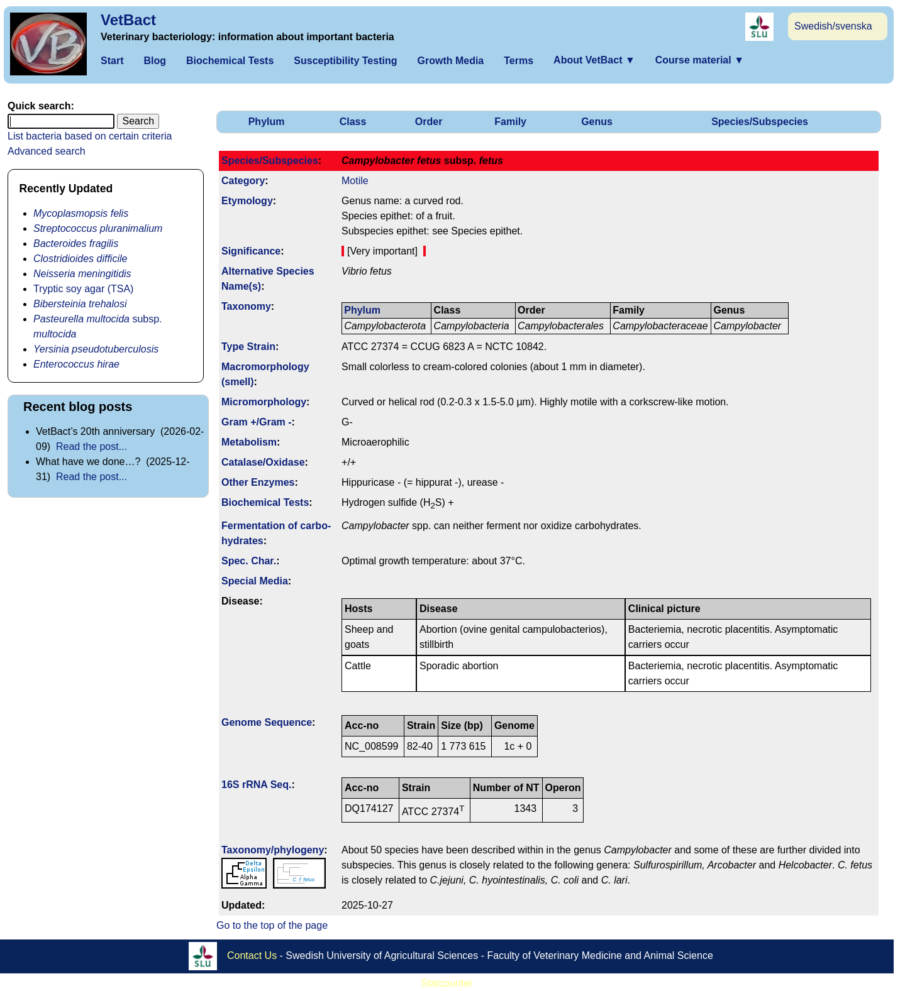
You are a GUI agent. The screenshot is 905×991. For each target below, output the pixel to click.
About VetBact (594, 60)
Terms (518, 60)
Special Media (254, 581)
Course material (699, 60)
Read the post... (91, 446)
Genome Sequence (266, 722)
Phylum (266, 121)
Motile (355, 180)
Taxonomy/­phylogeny (272, 850)
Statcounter (447, 983)
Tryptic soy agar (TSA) (83, 288)
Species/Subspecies (759, 121)
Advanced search (47, 151)
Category (243, 180)
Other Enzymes (257, 482)
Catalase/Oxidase (263, 462)
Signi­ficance (250, 251)
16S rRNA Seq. (256, 784)
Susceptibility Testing (345, 60)
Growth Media (450, 60)
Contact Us (252, 955)
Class (353, 121)
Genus (597, 121)
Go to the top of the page (272, 925)
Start (112, 60)
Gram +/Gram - (256, 422)
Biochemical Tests (230, 60)
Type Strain (248, 346)
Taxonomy (246, 306)
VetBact (128, 19)
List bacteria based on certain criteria (90, 136)
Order (429, 121)
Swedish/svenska (833, 26)
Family (510, 121)
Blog (154, 60)
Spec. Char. (248, 561)
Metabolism (249, 442)
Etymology (247, 200)
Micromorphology (263, 402)
